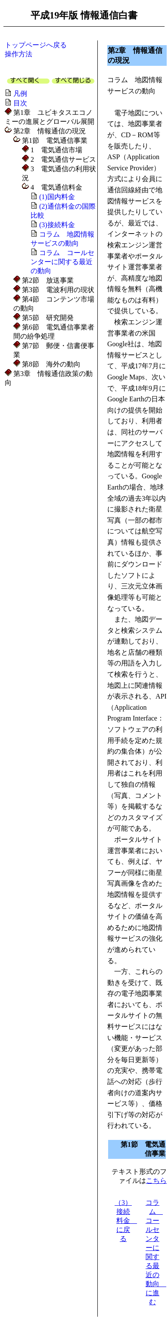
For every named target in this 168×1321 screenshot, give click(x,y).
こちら (156, 1180)
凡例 (20, 93)
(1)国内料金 (57, 196)
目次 (20, 103)
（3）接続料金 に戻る (126, 1220)
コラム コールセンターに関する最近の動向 (62, 261)
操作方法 (18, 54)
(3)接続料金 (57, 224)
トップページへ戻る (36, 45)
